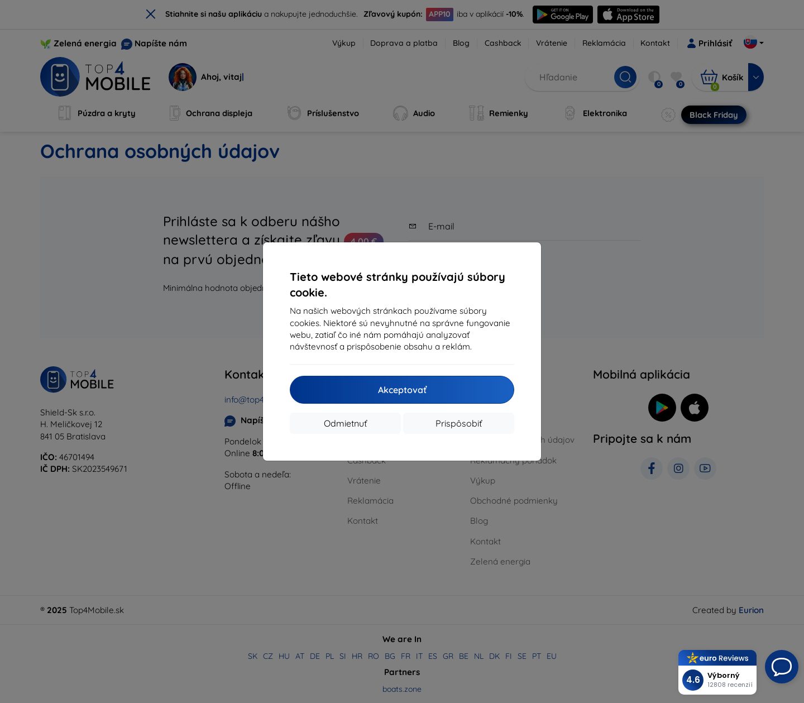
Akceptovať (402, 389)
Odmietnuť (345, 423)
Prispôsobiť (459, 423)
